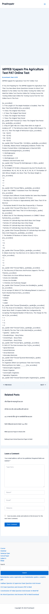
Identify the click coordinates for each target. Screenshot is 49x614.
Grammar (3, 551)
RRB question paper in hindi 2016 (15, 432)
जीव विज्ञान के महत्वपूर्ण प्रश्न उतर (14, 402)
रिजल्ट (2, 561)
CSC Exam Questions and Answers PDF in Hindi (16, 587)
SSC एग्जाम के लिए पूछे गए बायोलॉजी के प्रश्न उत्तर (18, 417)
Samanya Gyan (5, 553)
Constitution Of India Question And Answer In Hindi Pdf (19, 591)
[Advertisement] (24, 33)
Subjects (3, 558)
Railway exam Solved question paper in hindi (18, 439)
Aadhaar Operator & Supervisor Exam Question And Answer (21, 583)
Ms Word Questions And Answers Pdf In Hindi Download (20, 594)
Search (3, 564)
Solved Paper (5, 556)
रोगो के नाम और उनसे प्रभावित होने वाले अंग (16, 409)
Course (3, 548)
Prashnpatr (8, 4)
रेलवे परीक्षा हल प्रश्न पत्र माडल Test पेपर (16, 424)
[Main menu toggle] (45, 4)
